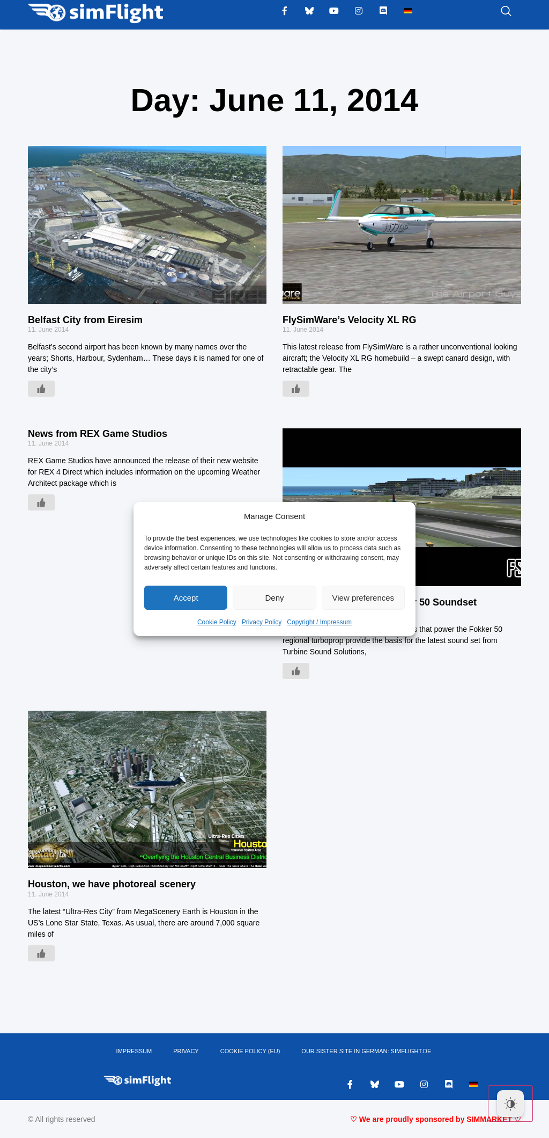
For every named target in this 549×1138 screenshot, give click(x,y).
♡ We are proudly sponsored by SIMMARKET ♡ (435, 1119)
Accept (186, 597)
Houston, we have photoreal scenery (112, 884)
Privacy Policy (262, 622)
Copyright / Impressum (319, 622)
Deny (274, 597)
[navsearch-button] (492, 12)
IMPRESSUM (134, 1051)
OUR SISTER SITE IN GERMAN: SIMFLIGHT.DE (366, 1051)
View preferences (363, 597)
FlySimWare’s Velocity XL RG (349, 320)
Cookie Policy (216, 622)
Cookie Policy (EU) (250, 1051)
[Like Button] (41, 389)
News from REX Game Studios (97, 433)
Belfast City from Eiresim (85, 320)
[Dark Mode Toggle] (510, 1103)
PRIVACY (185, 1051)
